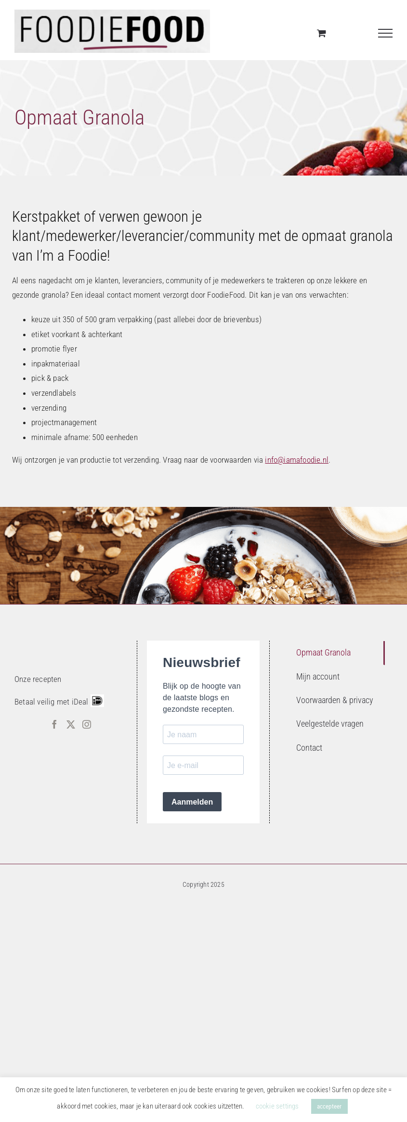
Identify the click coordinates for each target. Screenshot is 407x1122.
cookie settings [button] (277, 1106)
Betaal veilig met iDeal (51, 701)
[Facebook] (54, 724)
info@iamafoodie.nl (296, 460)
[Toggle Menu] (386, 33)
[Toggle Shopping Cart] (321, 33)
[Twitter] (70, 724)
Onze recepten (38, 679)
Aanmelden (192, 802)
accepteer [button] (329, 1106)
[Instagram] (86, 724)
